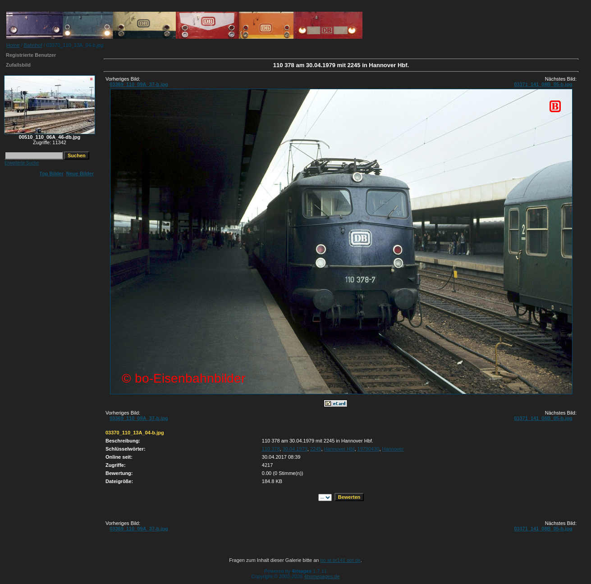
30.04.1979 (295, 449)
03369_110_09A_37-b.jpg (139, 84)
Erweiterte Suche (22, 162)
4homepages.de (322, 576)
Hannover (393, 449)
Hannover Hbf (339, 449)
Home (12, 45)
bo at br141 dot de (341, 560)
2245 (315, 449)
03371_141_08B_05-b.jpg (543, 84)
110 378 (271, 449)
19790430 (368, 449)
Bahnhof (33, 45)
